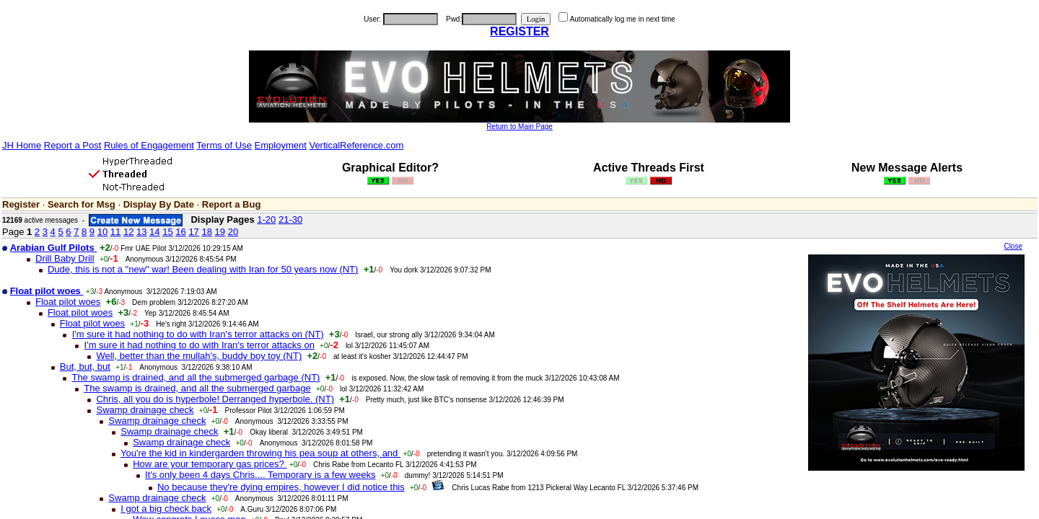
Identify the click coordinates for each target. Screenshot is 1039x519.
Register (21, 204)
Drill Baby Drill (65, 258)
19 (220, 231)
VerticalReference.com (356, 145)
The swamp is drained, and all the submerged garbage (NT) (195, 377)
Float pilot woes (67, 301)
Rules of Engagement (149, 145)
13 (141, 231)
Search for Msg (81, 204)
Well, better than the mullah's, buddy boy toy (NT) (199, 355)
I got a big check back (165, 508)
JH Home (21, 145)
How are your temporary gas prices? (209, 463)
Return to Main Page (519, 126)
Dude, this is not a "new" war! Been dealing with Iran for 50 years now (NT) (203, 269)
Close (1013, 246)
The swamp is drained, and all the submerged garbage (197, 388)
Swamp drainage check (144, 409)
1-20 (266, 219)
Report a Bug (231, 204)
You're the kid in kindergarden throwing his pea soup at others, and (260, 453)
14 (154, 231)
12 (128, 231)
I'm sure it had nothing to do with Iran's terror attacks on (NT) (198, 334)
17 (193, 231)
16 (180, 231)
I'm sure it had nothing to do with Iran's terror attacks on (199, 345)
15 (167, 231)
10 (102, 231)
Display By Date (158, 204)
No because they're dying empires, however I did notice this (281, 487)
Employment (281, 145)
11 (115, 231)
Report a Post (73, 145)
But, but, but (85, 366)
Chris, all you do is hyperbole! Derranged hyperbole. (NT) (215, 399)
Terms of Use (224, 145)
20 (233, 231)
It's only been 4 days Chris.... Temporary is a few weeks (260, 474)
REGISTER (519, 31)
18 (206, 231)
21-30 (290, 219)
